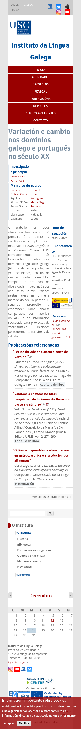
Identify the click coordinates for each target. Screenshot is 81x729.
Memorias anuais (29, 561)
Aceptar (9, 726)
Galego (28, 4)
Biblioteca (24, 544)
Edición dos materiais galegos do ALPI (61, 333)
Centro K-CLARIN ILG (41, 113)
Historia (22, 539)
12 (52, 620)
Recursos (40, 106)
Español (17, 9)
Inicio (40, 70)
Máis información (64, 718)
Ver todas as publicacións (50, 497)
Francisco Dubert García (19, 192)
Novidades (24, 567)
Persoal (40, 91)
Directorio (24, 575)
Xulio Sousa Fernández (18, 178)
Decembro (40, 596)
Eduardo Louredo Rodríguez (36, 194)
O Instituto (24, 533)
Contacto (40, 120)
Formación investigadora (34, 550)
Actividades (40, 77)
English (16, 4)
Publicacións (40, 99)
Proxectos (41, 84)
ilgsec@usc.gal (18, 662)
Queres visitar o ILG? (31, 556)
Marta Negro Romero (38, 204)
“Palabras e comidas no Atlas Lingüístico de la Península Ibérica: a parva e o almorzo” (41, 399)
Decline (24, 726)
